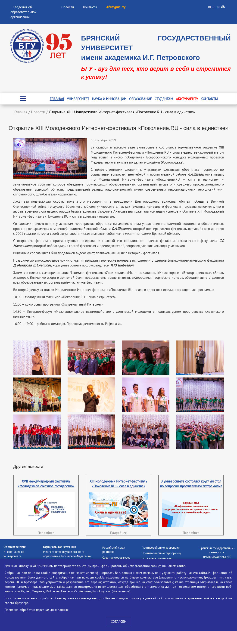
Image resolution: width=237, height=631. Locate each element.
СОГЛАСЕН (118, 621)
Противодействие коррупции (161, 548)
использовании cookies (144, 566)
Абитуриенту (187, 99)
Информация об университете (13, 554)
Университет (78, 99)
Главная (57, 99)
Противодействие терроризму (161, 553)
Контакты (90, 7)
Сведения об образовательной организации (23, 12)
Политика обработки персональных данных (37, 610)
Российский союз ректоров (113, 550)
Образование (140, 99)
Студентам (164, 99)
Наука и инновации (109, 99)
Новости (67, 7)
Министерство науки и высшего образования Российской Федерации (67, 554)
